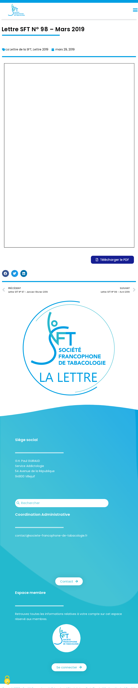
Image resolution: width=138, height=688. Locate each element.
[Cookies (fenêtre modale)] (7, 681)
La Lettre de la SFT (19, 49)
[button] (5, 273)
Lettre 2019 (40, 49)
